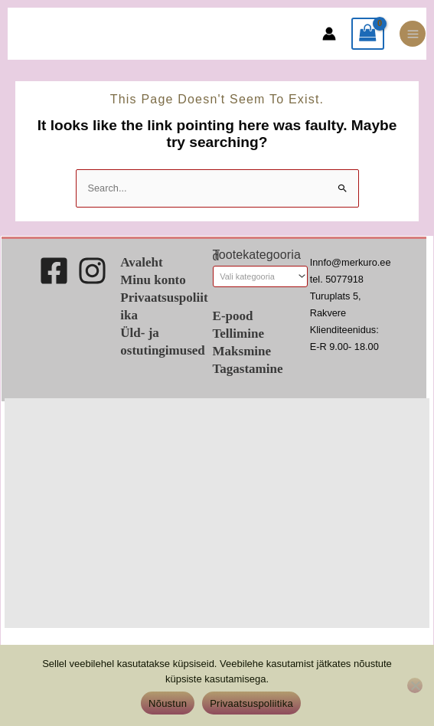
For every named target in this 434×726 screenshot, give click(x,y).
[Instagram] (92, 270)
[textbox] (255, 277)
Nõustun (167, 703)
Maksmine (242, 351)
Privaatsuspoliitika (251, 703)
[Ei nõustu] (415, 685)
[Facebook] (54, 270)
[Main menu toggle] (413, 34)
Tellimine (238, 333)
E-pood (233, 316)
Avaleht (141, 262)
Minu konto (153, 280)
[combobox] (260, 276)
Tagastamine (248, 368)
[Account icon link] (329, 34)
